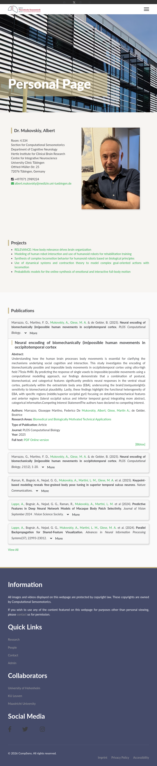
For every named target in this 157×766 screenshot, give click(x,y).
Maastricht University (22, 703)
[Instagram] (91, 2)
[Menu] (146, 9)
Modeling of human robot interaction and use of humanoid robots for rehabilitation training (73, 254)
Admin (12, 663)
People (12, 647)
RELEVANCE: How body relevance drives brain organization (53, 249)
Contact (13, 655)
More (31, 333)
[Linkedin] (82, 2)
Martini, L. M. (87, 480)
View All (13, 549)
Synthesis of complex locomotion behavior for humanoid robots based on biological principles (74, 258)
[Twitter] (74, 2)
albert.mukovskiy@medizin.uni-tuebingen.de (41, 183)
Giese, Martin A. (118, 410)
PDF (26, 440)
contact (22, 614)
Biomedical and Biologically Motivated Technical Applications (72, 419)
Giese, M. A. (78, 322)
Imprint (102, 757)
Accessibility (141, 757)
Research (14, 639)
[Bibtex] (140, 444)
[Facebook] (66, 2)
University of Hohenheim (24, 688)
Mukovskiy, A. (59, 322)
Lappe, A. (17, 504)
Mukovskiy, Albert (93, 410)
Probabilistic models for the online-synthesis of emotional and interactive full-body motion (73, 271)
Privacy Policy (120, 757)
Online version (39, 440)
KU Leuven (15, 696)
